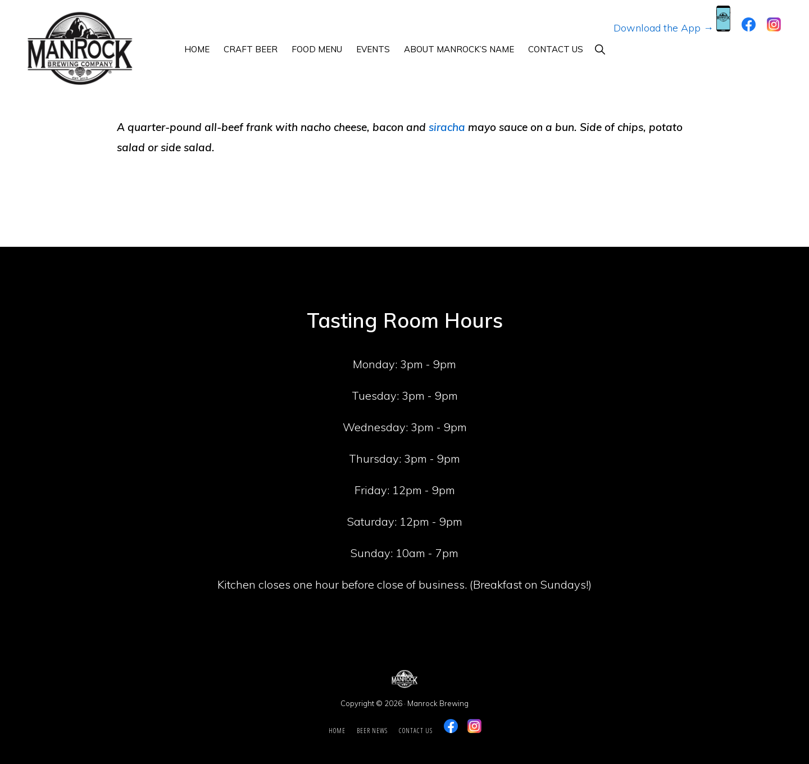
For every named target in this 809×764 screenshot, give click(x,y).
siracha (447, 127)
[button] (600, 49)
